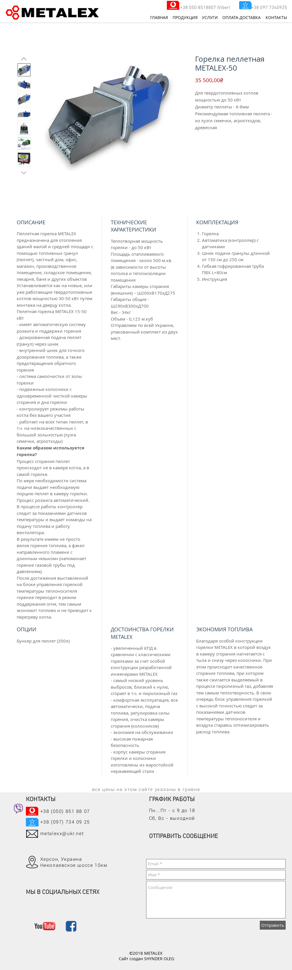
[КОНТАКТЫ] (274, 17)
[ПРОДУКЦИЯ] (185, 17)
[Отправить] (273, 925)
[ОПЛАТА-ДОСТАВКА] (241, 17)
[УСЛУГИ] (210, 17)
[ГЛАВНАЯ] (159, 17)
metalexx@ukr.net (62, 833)
